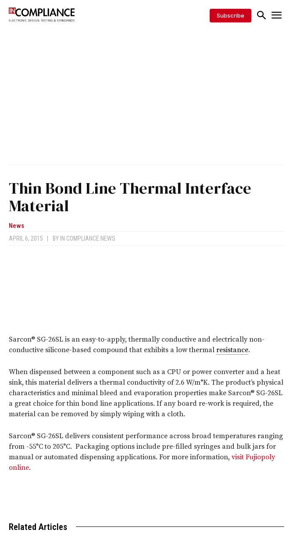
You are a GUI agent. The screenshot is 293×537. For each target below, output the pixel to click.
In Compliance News (87, 238)
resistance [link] (232, 350)
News (16, 226)
